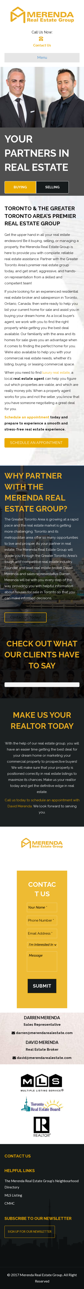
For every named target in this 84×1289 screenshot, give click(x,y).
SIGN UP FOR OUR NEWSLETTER (30, 1231)
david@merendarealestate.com (44, 1058)
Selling (52, 187)
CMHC (9, 1203)
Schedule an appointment (26, 417)
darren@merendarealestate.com (44, 1033)
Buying (20, 187)
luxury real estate (56, 373)
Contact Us (42, 45)
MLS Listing (13, 1195)
